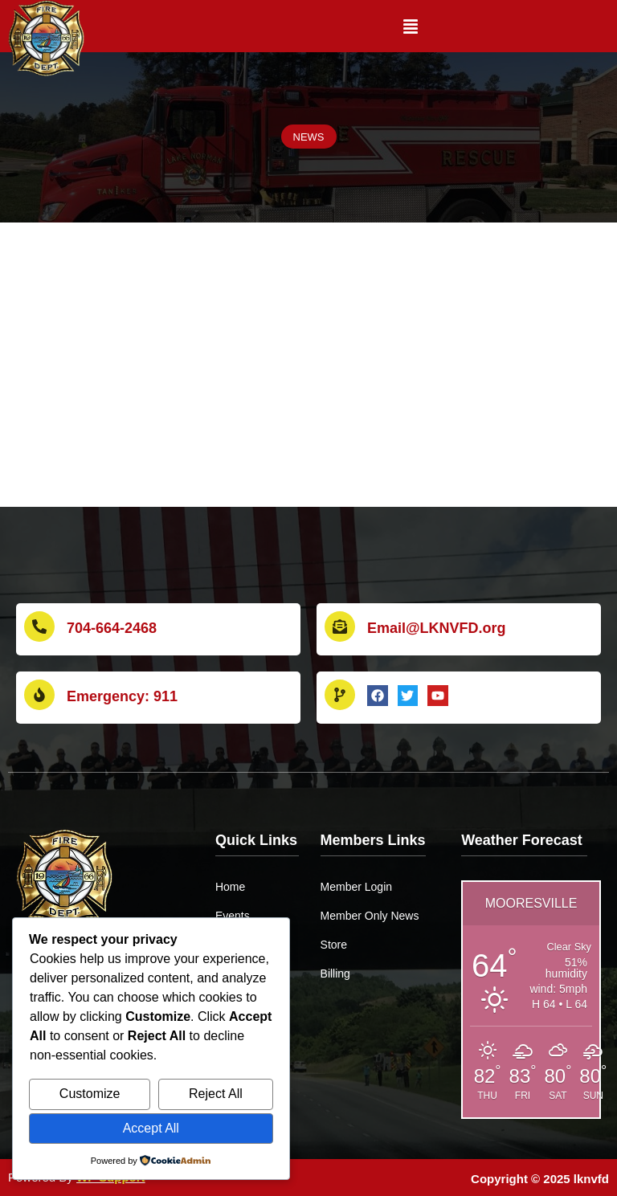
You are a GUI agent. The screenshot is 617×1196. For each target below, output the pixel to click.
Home (230, 886)
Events (232, 915)
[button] (410, 26)
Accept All (151, 1128)
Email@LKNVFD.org (436, 628)
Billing (335, 973)
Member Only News (370, 915)
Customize (90, 1093)
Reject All (216, 1093)
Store (334, 944)
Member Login (357, 886)
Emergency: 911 (122, 696)
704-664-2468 (112, 628)
